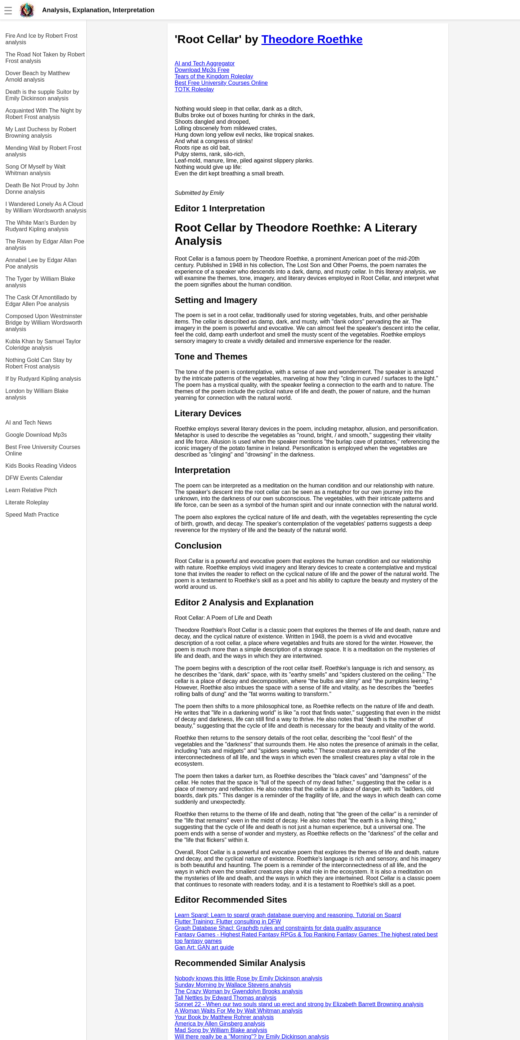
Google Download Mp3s (36, 435)
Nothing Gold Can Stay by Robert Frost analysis (38, 363)
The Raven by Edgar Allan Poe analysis (44, 244)
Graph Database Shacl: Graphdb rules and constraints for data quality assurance (278, 928)
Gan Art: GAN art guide (204, 947)
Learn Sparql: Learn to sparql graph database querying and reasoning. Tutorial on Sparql (288, 915)
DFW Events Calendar (34, 478)
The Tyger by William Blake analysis (40, 282)
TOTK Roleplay (194, 89)
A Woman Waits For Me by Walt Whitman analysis (238, 1011)
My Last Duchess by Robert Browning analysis (40, 132)
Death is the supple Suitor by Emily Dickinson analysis (42, 95)
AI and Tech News (28, 423)
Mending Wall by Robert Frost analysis (43, 151)
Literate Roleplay (27, 502)
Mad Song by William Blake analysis (221, 1030)
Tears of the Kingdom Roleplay (214, 76)
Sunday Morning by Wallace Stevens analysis (233, 985)
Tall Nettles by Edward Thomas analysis (226, 998)
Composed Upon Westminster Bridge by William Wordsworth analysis (43, 322)
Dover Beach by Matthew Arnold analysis (37, 76)
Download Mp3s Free (202, 70)
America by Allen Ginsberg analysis (220, 1024)
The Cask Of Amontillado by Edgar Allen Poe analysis (41, 300)
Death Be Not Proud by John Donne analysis (42, 188)
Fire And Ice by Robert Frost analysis (41, 39)
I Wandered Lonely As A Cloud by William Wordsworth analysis (45, 207)
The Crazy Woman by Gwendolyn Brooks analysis (238, 991)
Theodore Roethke (312, 39)
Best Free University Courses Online (42, 450)
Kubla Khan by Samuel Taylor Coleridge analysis (43, 344)
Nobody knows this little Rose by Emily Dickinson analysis (248, 978)
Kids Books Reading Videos (40, 466)
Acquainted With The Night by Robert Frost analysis (43, 113)
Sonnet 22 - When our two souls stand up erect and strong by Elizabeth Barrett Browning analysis (299, 1004)
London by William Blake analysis (36, 394)
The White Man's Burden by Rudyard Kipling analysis (40, 226)
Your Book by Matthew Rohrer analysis (224, 1017)
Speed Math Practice (32, 515)
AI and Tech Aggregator (205, 63)
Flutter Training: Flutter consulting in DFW (228, 921)
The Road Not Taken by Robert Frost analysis (45, 57)
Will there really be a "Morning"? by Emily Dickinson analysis (252, 1037)
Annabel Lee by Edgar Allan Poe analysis (40, 263)
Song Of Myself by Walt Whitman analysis (35, 170)
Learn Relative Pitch (31, 490)
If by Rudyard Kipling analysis (43, 379)
